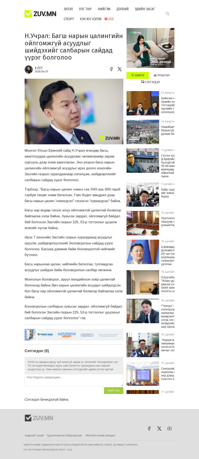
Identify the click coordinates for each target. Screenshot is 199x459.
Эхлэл (68, 9)
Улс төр (85, 9)
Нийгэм (104, 9)
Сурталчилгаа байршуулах (64, 435)
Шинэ (137, 75)
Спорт (69, 19)
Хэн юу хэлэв (90, 19)
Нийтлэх (113, 390)
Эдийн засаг (145, 9)
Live (110, 19)
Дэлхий (123, 9)
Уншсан (162, 75)
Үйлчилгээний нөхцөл (100, 435)
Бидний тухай (34, 435)
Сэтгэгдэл (150, 82)
